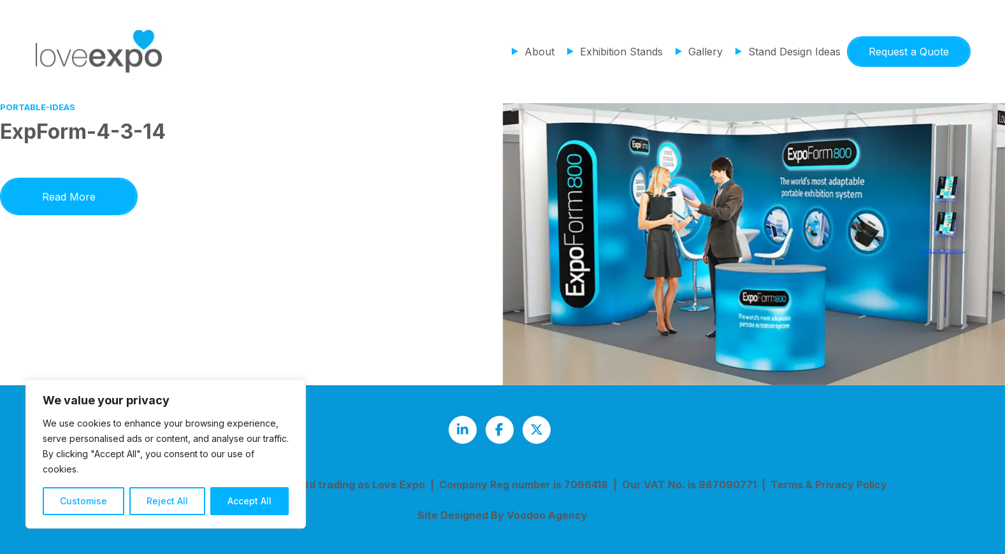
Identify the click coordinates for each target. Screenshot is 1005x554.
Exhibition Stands (621, 51)
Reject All (167, 500)
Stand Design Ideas (794, 51)
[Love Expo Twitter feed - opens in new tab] (537, 430)
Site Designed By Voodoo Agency (502, 515)
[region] (165, 454)
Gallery (705, 51)
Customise (83, 500)
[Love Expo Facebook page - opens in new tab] (500, 430)
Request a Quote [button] (909, 51)
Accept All (249, 500)
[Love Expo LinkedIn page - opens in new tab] (463, 430)
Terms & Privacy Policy (828, 484)
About (539, 51)
